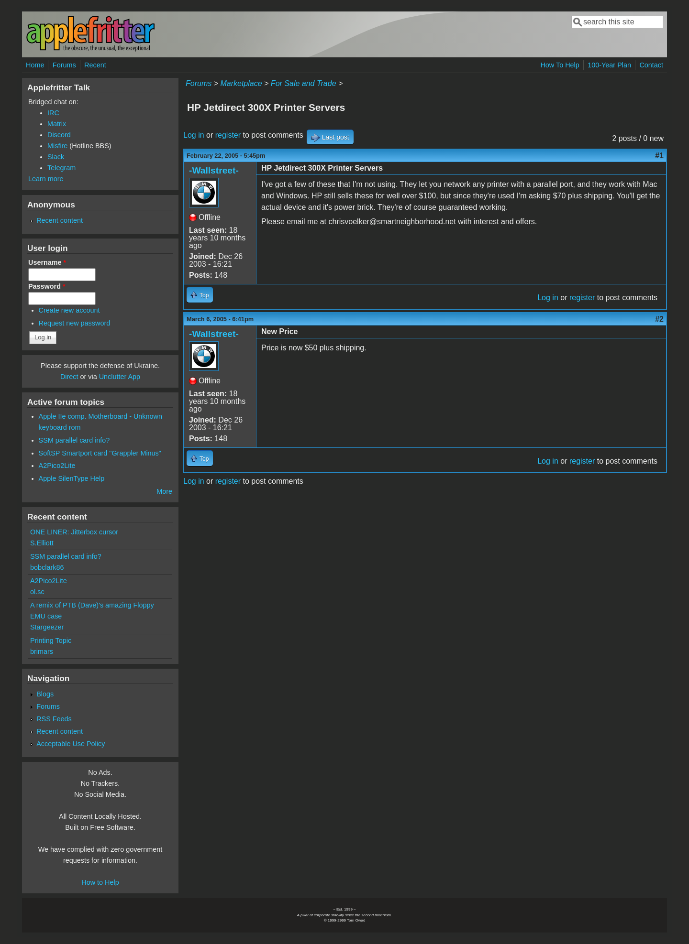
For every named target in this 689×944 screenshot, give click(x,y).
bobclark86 (47, 567)
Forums (64, 65)
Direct (69, 376)
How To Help (559, 65)
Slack (55, 157)
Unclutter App (119, 376)
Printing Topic (50, 640)
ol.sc (37, 592)
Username (47, 262)
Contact (651, 65)
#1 (659, 156)
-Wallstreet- (214, 170)
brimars (41, 651)
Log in (193, 135)
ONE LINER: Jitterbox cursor (74, 532)
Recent (95, 65)
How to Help (100, 882)
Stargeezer (47, 627)
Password (47, 286)
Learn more (46, 179)
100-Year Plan (609, 65)
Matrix (56, 124)
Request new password (75, 323)
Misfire (57, 146)
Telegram (61, 168)
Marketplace (241, 83)
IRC (53, 113)
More (164, 491)
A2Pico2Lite (57, 465)
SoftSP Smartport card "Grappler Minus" (100, 453)
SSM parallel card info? (74, 440)
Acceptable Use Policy (70, 744)
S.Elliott (42, 543)
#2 (659, 319)
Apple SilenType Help (72, 478)
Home (35, 65)
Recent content (59, 220)
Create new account (69, 310)
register (228, 135)
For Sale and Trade (303, 83)
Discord (59, 135)
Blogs (45, 694)
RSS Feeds (54, 719)
